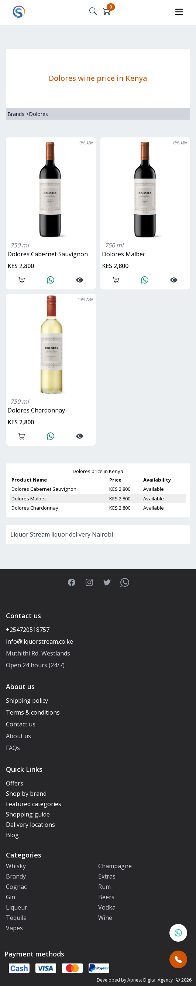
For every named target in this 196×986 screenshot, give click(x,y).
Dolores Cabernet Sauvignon (47, 254)
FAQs (13, 748)
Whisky (16, 866)
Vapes (14, 928)
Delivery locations (30, 825)
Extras (107, 876)
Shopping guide (28, 814)
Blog (12, 835)
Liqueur (16, 907)
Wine (105, 918)
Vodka (107, 907)
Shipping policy (27, 700)
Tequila (16, 918)
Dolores (38, 113)
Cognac (16, 887)
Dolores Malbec (123, 254)
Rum (104, 887)
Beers (106, 897)
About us (18, 736)
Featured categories (33, 804)
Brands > (18, 113)
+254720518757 (27, 630)
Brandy (16, 876)
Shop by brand (26, 794)
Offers (14, 783)
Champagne (115, 866)
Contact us (20, 724)
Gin (10, 897)
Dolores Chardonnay (36, 410)
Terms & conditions (33, 712)
